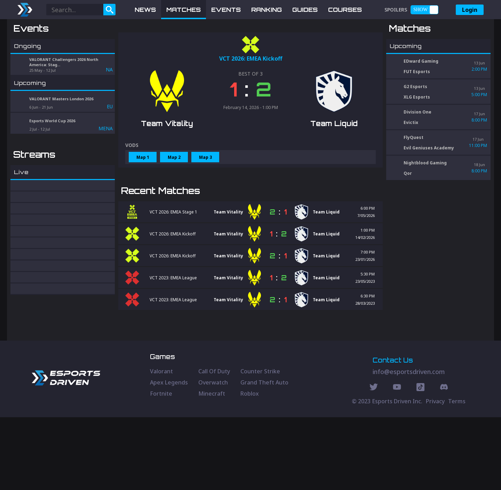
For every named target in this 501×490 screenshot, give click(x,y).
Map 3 (205, 193)
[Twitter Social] (373, 461)
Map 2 (174, 193)
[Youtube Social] (397, 461)
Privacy (435, 474)
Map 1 (142, 193)
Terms (457, 474)
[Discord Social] (420, 461)
